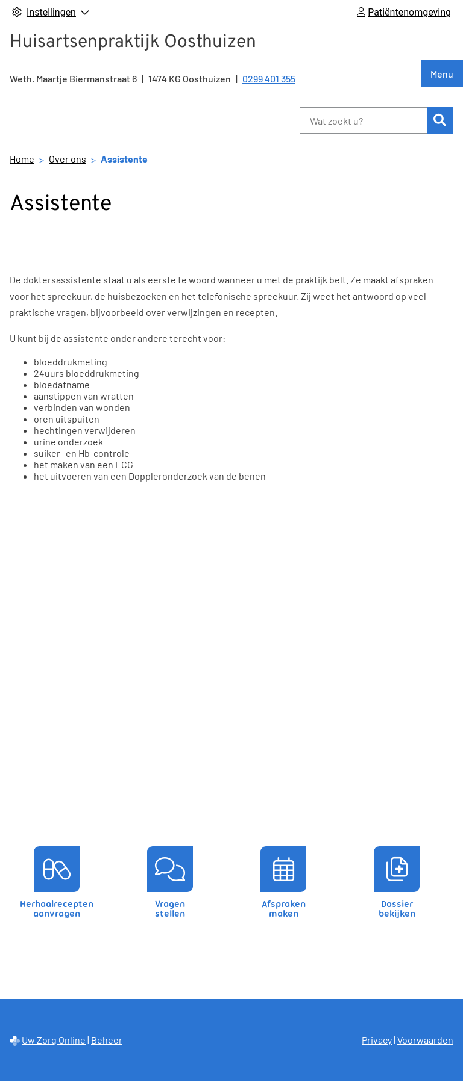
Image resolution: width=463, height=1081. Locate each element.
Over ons (67, 158)
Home (22, 158)
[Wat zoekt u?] (363, 120)
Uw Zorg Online (54, 1039)
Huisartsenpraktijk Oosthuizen (133, 42)
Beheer (106, 1039)
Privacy (377, 1039)
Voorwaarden (425, 1039)
